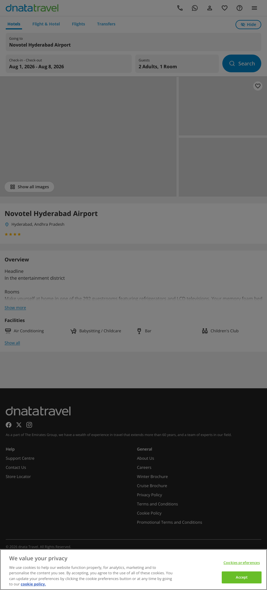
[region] (133, 569)
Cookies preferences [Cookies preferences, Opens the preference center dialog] (241, 562)
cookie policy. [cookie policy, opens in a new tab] (33, 584)
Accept (242, 577)
